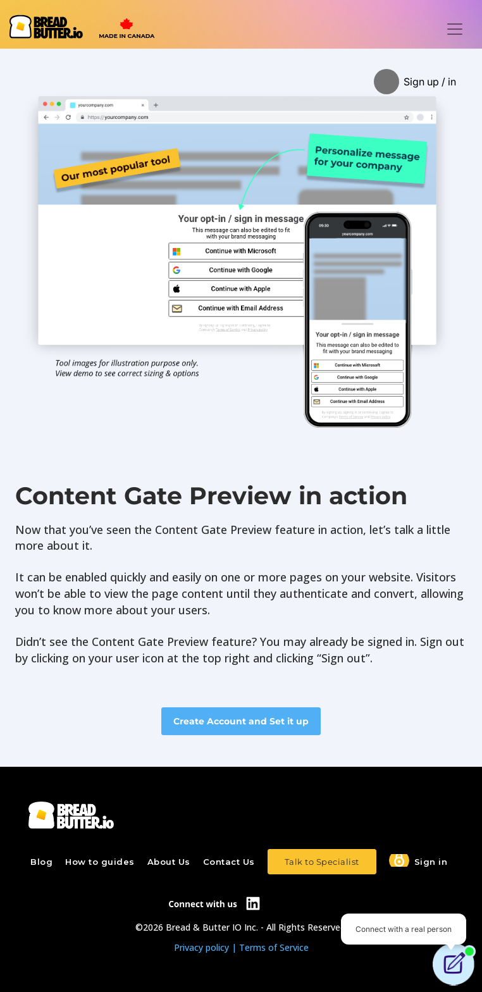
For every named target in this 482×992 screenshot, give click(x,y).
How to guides (100, 862)
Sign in (431, 862)
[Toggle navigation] (455, 29)
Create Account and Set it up (241, 721)
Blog (41, 862)
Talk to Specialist (322, 862)
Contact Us (229, 862)
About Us (168, 862)
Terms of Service (274, 947)
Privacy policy (201, 947)
